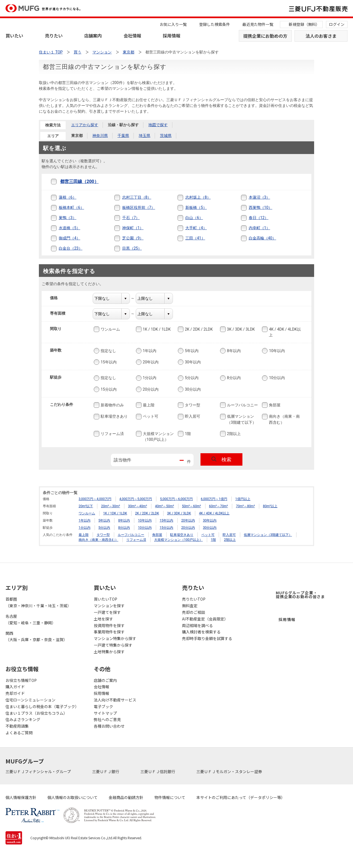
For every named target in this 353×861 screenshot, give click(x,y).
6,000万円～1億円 (214, 499)
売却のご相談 (193, 612)
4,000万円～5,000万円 (135, 499)
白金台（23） (70, 248)
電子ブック (103, 706)
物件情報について (169, 797)
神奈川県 (100, 135)
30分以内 (192, 389)
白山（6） (194, 217)
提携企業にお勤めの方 (265, 36)
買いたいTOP (105, 599)
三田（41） (195, 238)
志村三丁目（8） (136, 197)
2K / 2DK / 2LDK (198, 329)
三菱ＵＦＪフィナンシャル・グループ (39, 771)
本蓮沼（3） (259, 197)
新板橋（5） (196, 207)
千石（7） (131, 217)
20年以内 (150, 362)
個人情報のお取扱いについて (72, 797)
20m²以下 (86, 506)
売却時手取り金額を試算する (207, 638)
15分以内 (108, 389)
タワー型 (192, 405)
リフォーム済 (112, 433)
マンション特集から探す (115, 638)
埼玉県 (144, 135)
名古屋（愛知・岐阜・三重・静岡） (31, 619)
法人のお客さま (321, 36)
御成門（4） (69, 238)
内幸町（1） (259, 228)
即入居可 (192, 416)
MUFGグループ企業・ (300, 594)
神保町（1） (133, 228)
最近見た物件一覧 (257, 24)
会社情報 (132, 35)
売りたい (54, 35)
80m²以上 (270, 506)
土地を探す (103, 619)
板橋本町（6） (71, 207)
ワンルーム (110, 329)
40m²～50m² (164, 506)
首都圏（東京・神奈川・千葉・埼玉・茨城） (38, 602)
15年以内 (108, 362)
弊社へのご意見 (107, 719)
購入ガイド (15, 686)
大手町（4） (196, 228)
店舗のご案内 (105, 680)
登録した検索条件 (214, 24)
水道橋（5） (69, 228)
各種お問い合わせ (109, 726)
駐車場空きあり (114, 416)
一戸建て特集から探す (113, 645)
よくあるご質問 (19, 732)
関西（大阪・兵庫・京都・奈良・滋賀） (36, 636)
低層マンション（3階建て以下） (241, 419)
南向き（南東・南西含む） (284, 419)
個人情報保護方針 (21, 797)
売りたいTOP (193, 599)
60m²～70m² (218, 506)
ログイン (336, 24)
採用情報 (171, 35)
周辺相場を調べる (197, 625)
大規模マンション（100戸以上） (158, 436)
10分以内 (276, 378)
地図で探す (158, 125)
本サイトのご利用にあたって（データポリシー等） (240, 797)
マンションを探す (109, 605)
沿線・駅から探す (123, 125)
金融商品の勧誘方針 (126, 797)
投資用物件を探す (109, 625)
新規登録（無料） (304, 24)
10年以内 (276, 350)
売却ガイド (15, 693)
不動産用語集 (17, 726)
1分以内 (149, 378)
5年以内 (191, 350)
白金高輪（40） (262, 238)
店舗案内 (93, 35)
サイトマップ (105, 713)
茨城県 (166, 135)
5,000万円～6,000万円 (176, 499)
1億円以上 (242, 499)
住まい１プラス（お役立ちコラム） (36, 713)
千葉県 (123, 135)
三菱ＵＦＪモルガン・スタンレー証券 (229, 771)
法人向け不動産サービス (115, 700)
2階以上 (233, 433)
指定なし (108, 350)
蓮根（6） (67, 197)
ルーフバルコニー (242, 405)
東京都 (77, 135)
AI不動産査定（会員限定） (205, 619)
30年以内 (192, 362)
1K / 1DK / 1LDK (156, 329)
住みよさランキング (23, 719)
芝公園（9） (133, 238)
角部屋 (274, 405)
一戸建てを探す (107, 612)
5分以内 (191, 378)
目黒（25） (132, 248)
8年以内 (233, 350)
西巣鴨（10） (260, 207)
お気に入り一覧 (173, 24)
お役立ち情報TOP (21, 680)
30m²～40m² (137, 506)
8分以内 (233, 378)
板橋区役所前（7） (138, 207)
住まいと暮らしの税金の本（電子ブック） (42, 706)
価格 (57, 298)
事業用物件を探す (109, 632)
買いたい (14, 35)
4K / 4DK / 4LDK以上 (284, 331)
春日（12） (259, 217)
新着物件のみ (112, 405)
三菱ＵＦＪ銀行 (106, 771)
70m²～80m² (245, 506)
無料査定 (189, 605)
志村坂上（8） (198, 197)
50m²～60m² (191, 506)
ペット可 (150, 416)
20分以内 (150, 389)
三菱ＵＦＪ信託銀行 (158, 771)
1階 (187, 433)
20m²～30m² (110, 506)
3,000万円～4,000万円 (95, 499)
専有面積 (61, 313)
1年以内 (149, 350)
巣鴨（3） (67, 217)
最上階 (148, 405)
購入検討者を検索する (201, 632)
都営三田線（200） (79, 181)
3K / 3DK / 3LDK (240, 329)
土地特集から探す (109, 651)
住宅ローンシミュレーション (30, 700)
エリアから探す (84, 125)
